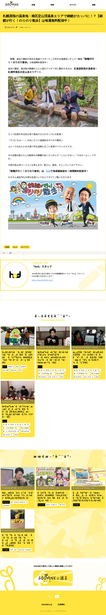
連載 (93, 4)
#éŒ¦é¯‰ (11, 367)
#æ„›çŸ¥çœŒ (60, 373)
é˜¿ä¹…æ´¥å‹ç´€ (18, 530)
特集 (52, 4)
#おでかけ (25, 247)
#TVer (20, 370)
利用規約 (61, 604)
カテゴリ (73, 4)
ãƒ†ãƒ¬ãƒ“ (6, 502)
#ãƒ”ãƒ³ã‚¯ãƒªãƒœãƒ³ (25, 550)
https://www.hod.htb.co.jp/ (42, 280)
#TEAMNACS (6, 505)
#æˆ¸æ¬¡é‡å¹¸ (54, 377)
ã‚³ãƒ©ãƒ (76, 505)
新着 (33, 4)
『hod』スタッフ (24, 27)
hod (48, 171)
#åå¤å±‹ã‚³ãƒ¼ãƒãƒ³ (11, 431)
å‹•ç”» (4, 367)
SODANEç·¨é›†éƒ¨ (54, 488)
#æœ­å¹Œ (23, 367)
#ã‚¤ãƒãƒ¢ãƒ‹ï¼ (52, 505)
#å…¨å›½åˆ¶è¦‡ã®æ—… (46, 373)
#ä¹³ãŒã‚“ (13, 550)
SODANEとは (46, 604)
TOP (4, 253)
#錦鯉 (7, 247)
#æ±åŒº (6, 370)
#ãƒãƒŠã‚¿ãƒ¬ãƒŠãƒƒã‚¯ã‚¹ (19, 502)
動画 (10, 253)
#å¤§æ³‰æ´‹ (42, 377)
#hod (15, 247)
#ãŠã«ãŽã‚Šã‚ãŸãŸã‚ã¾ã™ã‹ (51, 370)
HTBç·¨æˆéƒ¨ (18, 488)
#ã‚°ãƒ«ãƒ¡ (14, 370)
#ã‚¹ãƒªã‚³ (62, 505)
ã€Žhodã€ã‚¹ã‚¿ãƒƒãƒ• (20, 347)
